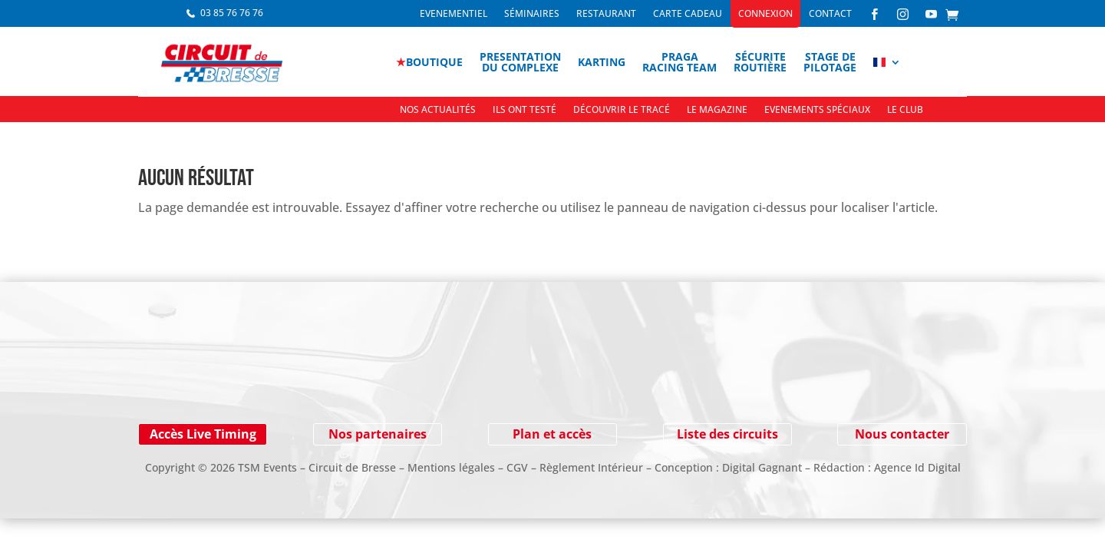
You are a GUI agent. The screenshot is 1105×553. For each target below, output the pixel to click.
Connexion (765, 14)
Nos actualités (438, 110)
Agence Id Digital (917, 467)
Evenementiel (453, 14)
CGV (517, 467)
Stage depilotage (829, 62)
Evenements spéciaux (817, 110)
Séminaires (531, 14)
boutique (429, 62)
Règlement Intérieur (591, 467)
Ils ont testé (524, 110)
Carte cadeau (687, 14)
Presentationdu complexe (520, 62)
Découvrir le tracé (621, 110)
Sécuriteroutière (760, 62)
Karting (601, 62)
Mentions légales (451, 467)
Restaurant (606, 14)
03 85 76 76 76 (231, 12)
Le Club (905, 110)
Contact (830, 14)
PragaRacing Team (679, 62)
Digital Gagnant (762, 467)
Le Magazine (717, 110)
